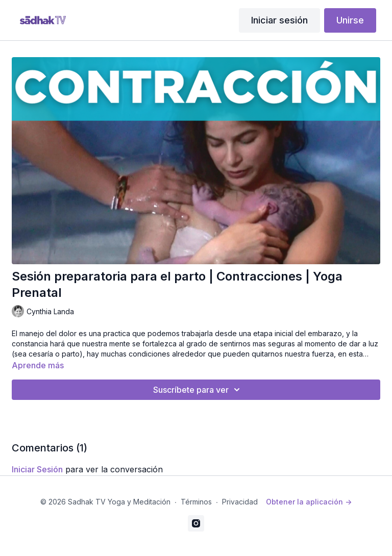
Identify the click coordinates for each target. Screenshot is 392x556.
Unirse (350, 20)
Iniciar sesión (279, 20)
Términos (196, 501)
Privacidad (240, 501)
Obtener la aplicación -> (309, 501)
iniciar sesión (37, 469)
